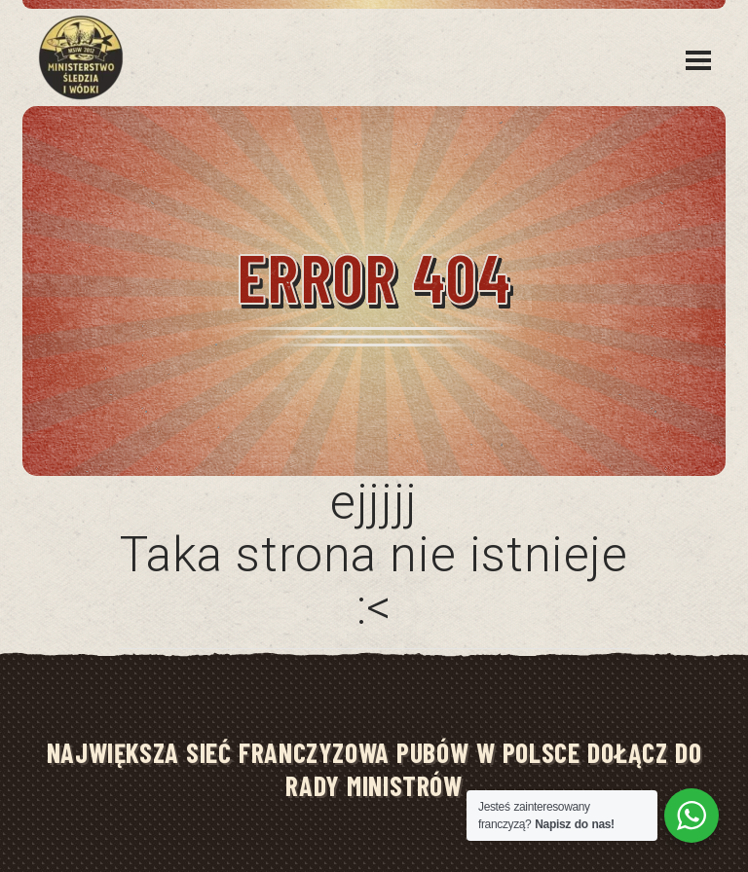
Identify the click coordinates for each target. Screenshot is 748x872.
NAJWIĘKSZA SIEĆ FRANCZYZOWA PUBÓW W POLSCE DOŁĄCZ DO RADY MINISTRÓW (374, 769)
